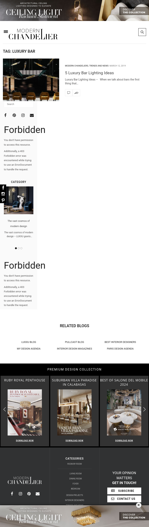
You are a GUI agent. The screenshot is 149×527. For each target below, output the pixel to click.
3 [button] (21, 248)
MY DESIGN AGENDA (29, 348)
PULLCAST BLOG (74, 342)
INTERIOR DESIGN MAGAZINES (74, 348)
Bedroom (75, 489)
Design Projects (74, 495)
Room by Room (75, 464)
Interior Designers (74, 500)
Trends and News (98, 66)
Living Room (76, 474)
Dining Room (75, 479)
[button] (144, 409)
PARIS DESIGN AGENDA (120, 348)
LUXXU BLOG (28, 342)
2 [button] (19, 248)
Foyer (75, 484)
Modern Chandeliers (76, 66)
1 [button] (16, 248)
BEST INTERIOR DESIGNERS (120, 342)
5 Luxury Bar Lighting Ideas (89, 73)
